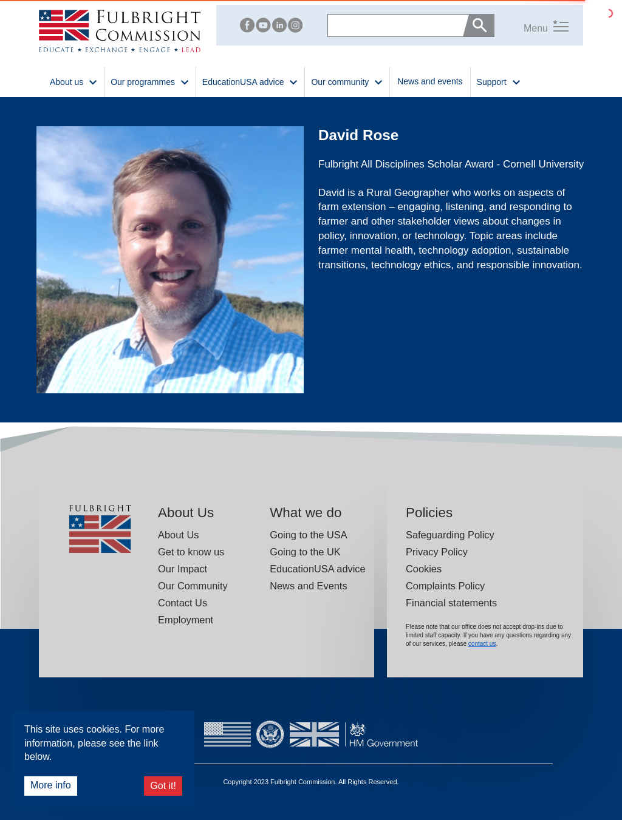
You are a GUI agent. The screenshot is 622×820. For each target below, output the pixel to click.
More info (50, 785)
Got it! (163, 786)
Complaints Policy (445, 585)
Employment (185, 619)
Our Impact (182, 568)
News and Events (308, 585)
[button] (531, 25)
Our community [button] (347, 81)
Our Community (193, 585)
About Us (178, 534)
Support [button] (499, 81)
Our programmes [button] (150, 81)
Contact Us (182, 602)
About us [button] (74, 81)
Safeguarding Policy (450, 534)
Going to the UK (305, 551)
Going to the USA (308, 534)
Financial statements (451, 602)
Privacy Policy (437, 551)
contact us (482, 643)
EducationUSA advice (317, 568)
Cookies (424, 568)
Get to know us (191, 551)
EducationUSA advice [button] (250, 81)
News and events (429, 81)
